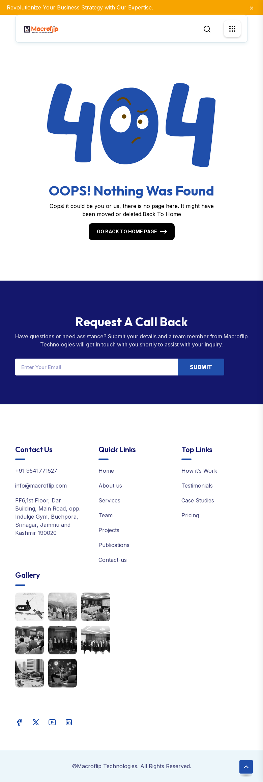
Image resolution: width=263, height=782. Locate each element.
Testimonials (197, 485)
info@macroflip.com (41, 485)
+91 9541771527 (36, 470)
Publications (113, 545)
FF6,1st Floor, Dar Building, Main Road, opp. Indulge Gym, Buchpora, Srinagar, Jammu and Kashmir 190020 (48, 516)
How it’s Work (199, 470)
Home (106, 470)
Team (105, 515)
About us (110, 485)
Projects (108, 530)
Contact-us (112, 559)
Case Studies (197, 500)
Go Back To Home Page (127, 231)
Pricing (190, 515)
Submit (201, 367)
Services (109, 500)
